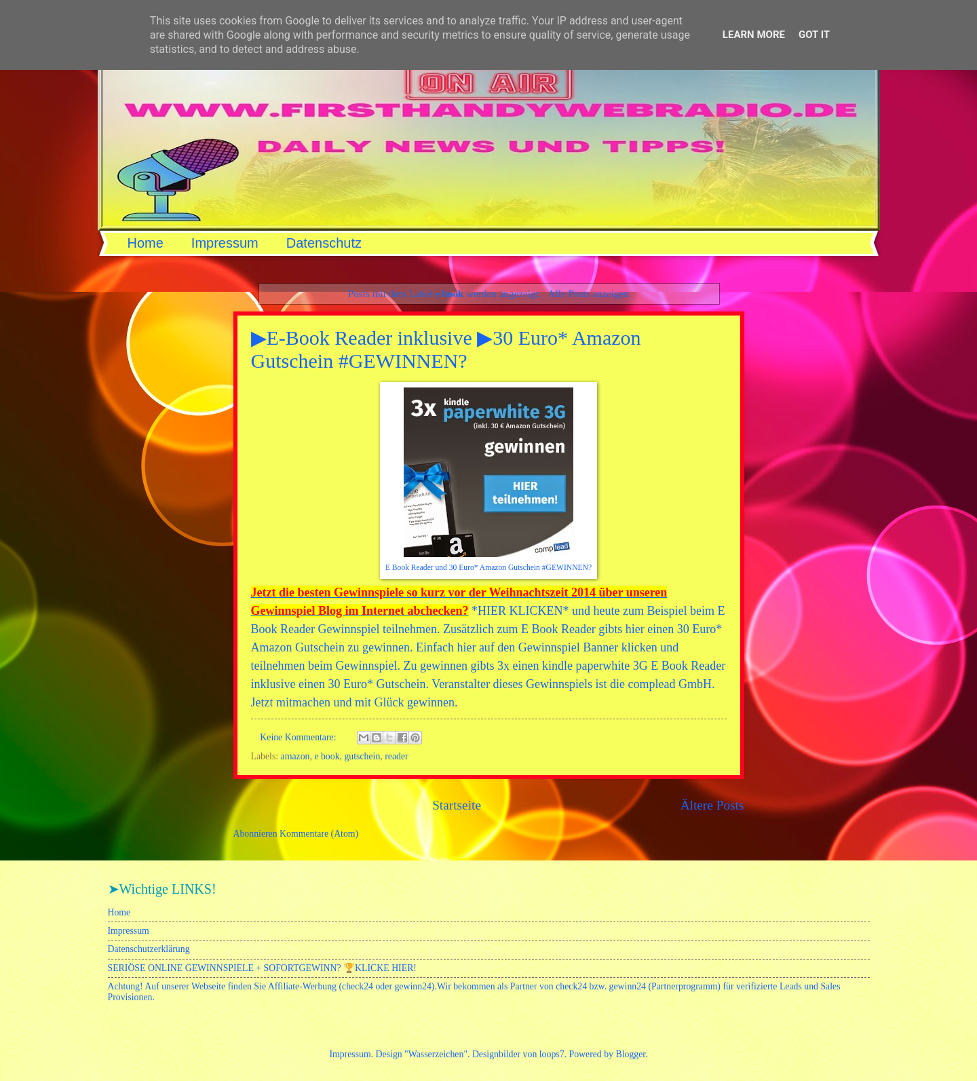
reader (396, 756)
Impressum (224, 242)
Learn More (754, 35)
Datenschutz (324, 242)
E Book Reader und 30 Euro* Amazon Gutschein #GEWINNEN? (488, 567)
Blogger (630, 1054)
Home (146, 242)
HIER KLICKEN (520, 611)
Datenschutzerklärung (149, 949)
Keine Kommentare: (299, 737)
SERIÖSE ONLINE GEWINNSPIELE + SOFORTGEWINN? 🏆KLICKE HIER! (262, 968)
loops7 (551, 1054)
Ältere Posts (712, 805)
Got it (814, 35)
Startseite (456, 805)
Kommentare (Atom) (319, 834)
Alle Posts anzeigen (589, 293)
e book (326, 756)
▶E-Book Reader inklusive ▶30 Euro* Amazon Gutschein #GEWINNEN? (446, 349)
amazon (295, 756)
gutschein (362, 756)
